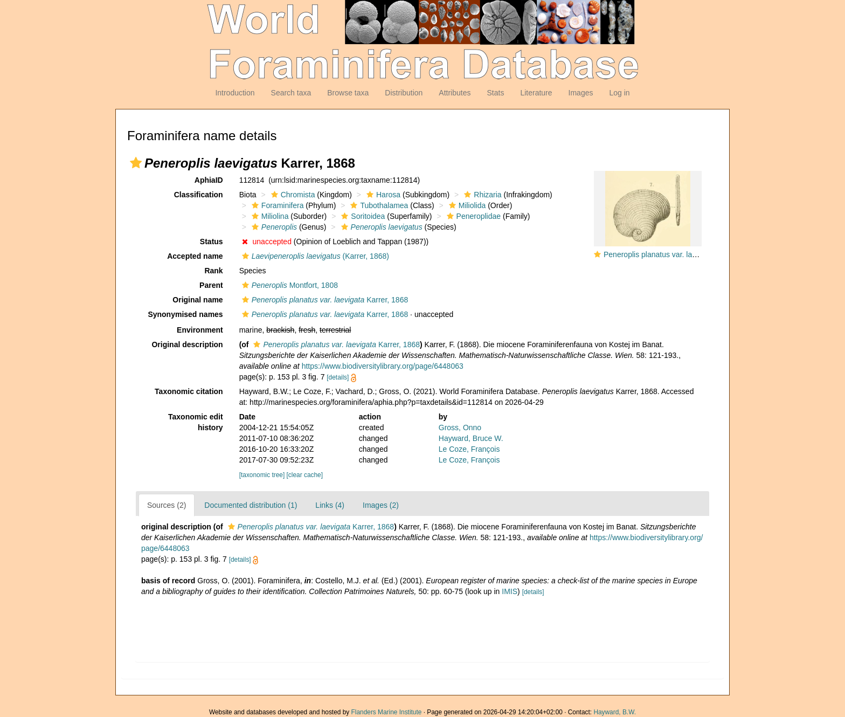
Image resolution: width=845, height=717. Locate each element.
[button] (135, 162)
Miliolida (466, 205)
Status (211, 241)
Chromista (291, 194)
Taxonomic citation (189, 391)
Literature (536, 92)
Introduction (234, 92)
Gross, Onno (460, 427)
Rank (213, 270)
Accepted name (195, 256)
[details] (338, 377)
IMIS (509, 591)
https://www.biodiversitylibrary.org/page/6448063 (382, 366)
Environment (200, 330)
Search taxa (291, 92)
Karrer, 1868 (323, 299)
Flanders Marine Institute (386, 712)
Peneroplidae (472, 216)
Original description (187, 344)
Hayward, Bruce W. (471, 438)
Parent (211, 285)
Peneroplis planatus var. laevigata (660, 254)
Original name (197, 299)
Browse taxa (348, 92)
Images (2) (381, 505)
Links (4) (329, 505)
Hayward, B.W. (614, 712)
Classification (198, 194)
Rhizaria (481, 194)
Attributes (454, 92)
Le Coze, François (469, 449)
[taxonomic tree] (262, 475)
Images (581, 92)
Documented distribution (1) (250, 505)
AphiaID (209, 180)
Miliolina (269, 216)
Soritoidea (361, 216)
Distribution (403, 92)
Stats (495, 92)
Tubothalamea (378, 205)
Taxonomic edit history (195, 422)
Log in (619, 92)
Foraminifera (276, 205)
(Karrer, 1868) (314, 256)
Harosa (382, 194)
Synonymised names (185, 314)
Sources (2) (166, 505)
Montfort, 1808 (288, 285)
